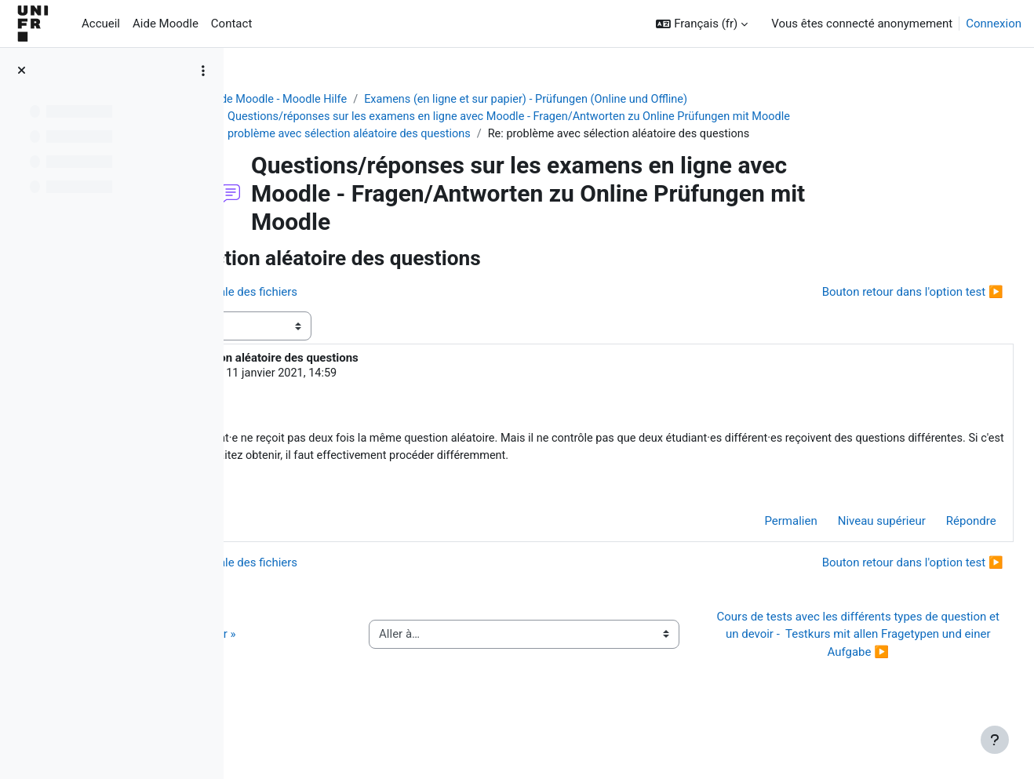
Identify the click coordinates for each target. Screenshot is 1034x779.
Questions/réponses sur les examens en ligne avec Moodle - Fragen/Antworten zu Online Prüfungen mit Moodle (611, 118)
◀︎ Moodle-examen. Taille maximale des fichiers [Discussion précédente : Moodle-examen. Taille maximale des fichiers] (390, 293)
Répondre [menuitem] (936, 544)
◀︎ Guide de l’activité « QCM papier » (359, 665)
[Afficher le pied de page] (995, 740)
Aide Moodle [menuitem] (165, 23)
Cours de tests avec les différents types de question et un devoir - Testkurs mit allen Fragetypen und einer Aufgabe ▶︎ (866, 666)
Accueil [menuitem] (101, 23)
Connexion (993, 23)
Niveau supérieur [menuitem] (846, 544)
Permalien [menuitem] (756, 544)
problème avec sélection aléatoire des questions (446, 135)
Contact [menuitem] (231, 23)
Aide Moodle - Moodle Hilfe (373, 100)
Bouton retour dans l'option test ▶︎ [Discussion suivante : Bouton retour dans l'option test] (877, 293)
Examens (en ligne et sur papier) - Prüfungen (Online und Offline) (628, 100)
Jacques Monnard (369, 376)
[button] (702, 24)
